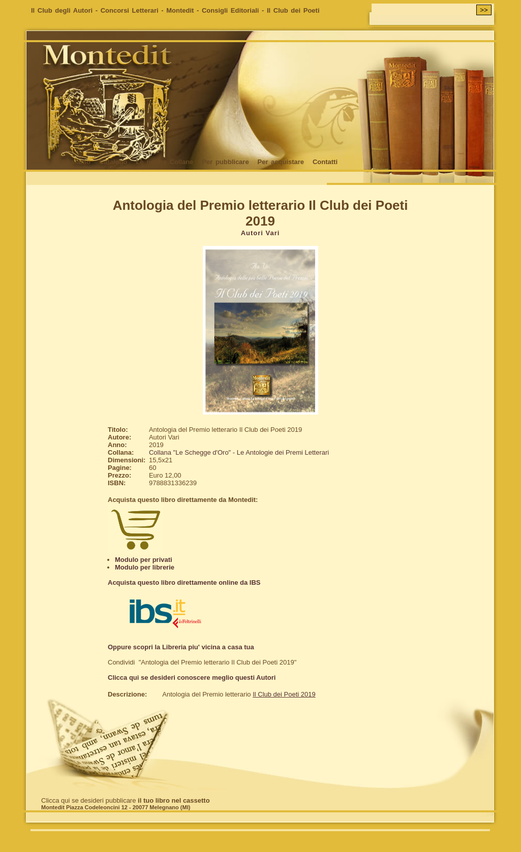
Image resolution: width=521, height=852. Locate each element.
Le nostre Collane (164, 162)
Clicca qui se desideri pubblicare (125, 800)
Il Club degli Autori (62, 10)
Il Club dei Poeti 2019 (284, 694)
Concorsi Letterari (130, 10)
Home (40, 162)
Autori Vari (260, 233)
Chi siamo (74, 162)
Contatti (325, 162)
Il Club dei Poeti (293, 10)
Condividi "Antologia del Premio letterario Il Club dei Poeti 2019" (202, 662)
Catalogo (113, 162)
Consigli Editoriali (230, 10)
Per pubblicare (225, 162)
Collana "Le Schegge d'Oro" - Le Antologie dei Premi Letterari (239, 452)
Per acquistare (280, 162)
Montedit (180, 10)
